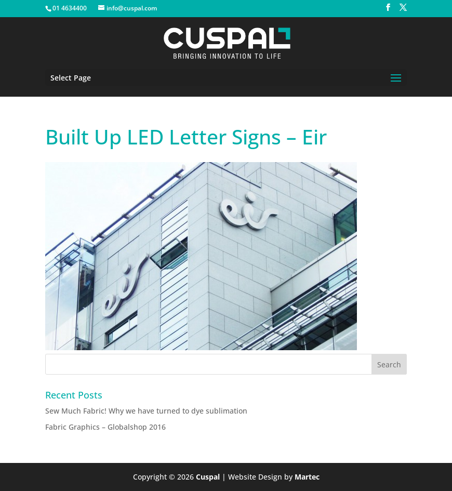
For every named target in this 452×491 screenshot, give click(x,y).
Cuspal (208, 477)
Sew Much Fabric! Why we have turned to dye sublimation (146, 411)
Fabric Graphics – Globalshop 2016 (105, 427)
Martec (307, 477)
